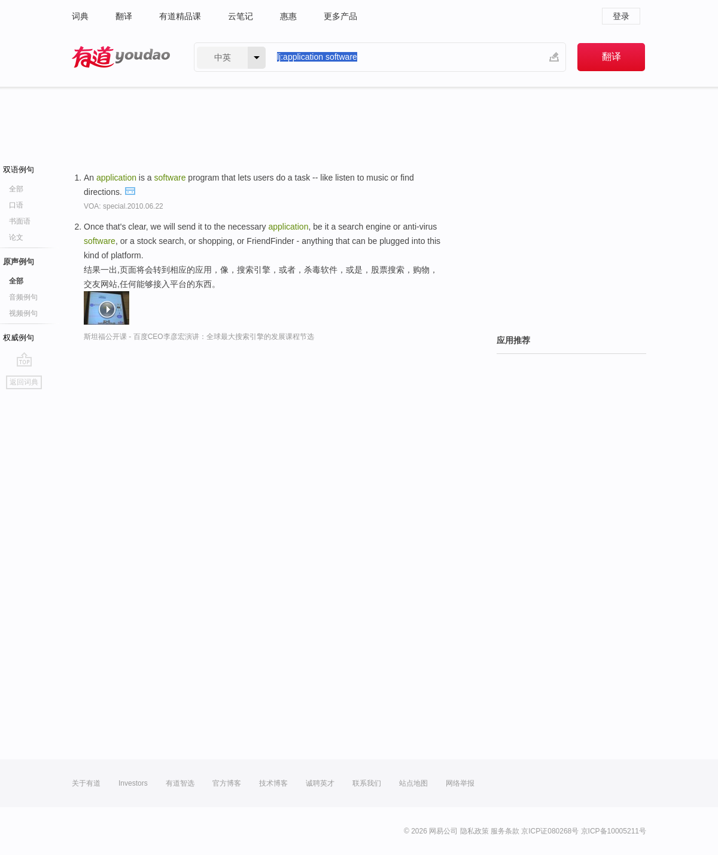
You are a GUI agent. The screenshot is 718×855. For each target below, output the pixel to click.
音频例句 (23, 297)
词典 (80, 16)
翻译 (123, 16)
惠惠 (288, 16)
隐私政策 (474, 831)
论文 (16, 237)
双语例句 (18, 169)
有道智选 (180, 783)
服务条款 (505, 831)
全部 (16, 189)
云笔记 (240, 16)
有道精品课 (180, 16)
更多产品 (340, 16)
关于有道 (86, 783)
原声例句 (18, 261)
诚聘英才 (320, 783)
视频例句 (23, 313)
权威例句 (18, 337)
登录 (621, 16)
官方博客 (226, 783)
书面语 (20, 221)
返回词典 (24, 382)
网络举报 (460, 783)
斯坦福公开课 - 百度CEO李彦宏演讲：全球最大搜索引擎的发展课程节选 (199, 336)
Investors (133, 783)
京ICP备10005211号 (613, 831)
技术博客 (273, 783)
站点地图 (413, 783)
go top (24, 359)
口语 (16, 205)
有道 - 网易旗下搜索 (121, 57)
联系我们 (366, 783)
